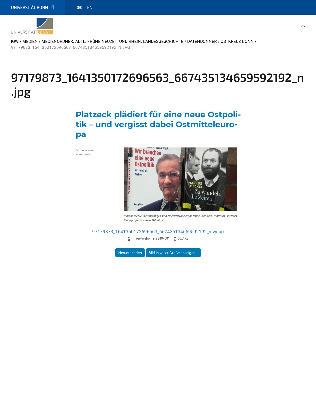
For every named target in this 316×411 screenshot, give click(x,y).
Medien (30, 41)
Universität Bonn (32, 7)
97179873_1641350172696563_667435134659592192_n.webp (158, 231)
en (89, 7)
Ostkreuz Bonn (237, 41)
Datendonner (202, 41)
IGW (15, 41)
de (79, 7)
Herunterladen (130, 253)
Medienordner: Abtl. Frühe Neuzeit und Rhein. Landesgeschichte (112, 41)
